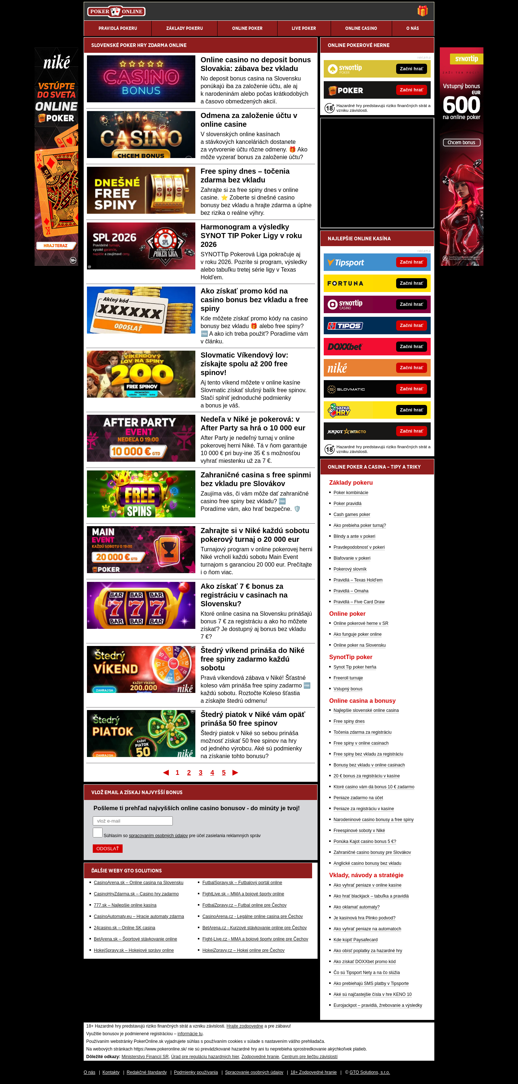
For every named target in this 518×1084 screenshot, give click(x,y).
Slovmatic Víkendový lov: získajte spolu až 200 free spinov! (244, 364)
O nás (89, 1072)
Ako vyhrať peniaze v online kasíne (368, 885)
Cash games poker (352, 514)
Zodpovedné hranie (260, 1056)
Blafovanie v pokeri (352, 558)
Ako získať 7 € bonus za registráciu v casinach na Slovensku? (244, 595)
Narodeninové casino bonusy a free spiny (374, 819)
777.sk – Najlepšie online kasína (125, 905)
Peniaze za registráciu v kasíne (364, 808)
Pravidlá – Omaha (351, 591)
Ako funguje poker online (358, 634)
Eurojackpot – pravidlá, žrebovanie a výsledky (378, 1005)
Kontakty (111, 1072)
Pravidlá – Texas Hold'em (358, 580)
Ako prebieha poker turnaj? (360, 525)
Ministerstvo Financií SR (144, 1056)
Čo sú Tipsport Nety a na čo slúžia (367, 972)
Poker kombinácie (351, 492)
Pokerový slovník (350, 569)
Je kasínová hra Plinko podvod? (364, 918)
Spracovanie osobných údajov (254, 1072)
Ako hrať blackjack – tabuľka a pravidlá (371, 896)
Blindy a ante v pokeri (354, 536)
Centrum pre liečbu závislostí (310, 1056)
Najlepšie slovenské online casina (366, 710)
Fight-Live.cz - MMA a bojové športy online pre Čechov (255, 939)
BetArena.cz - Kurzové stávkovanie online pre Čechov (254, 927)
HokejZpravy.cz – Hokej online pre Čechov (243, 950)
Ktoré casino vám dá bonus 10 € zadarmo (374, 786)
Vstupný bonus (348, 688)
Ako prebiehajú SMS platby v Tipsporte (371, 983)
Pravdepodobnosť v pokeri (359, 547)
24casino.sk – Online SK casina (124, 927)
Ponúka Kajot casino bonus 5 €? (365, 841)
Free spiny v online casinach (361, 743)
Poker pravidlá (348, 503)
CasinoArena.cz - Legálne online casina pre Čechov (252, 916)
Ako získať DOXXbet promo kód (365, 961)
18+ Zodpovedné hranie (314, 1072)
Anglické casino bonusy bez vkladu (367, 863)
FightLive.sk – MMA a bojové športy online (243, 893)
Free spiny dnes (349, 721)
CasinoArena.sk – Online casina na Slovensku (138, 882)
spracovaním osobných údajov (158, 835)
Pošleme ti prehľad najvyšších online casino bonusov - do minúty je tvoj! (196, 808)
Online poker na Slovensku (360, 645)
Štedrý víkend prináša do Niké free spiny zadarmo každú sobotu (253, 659)
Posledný (235, 772)
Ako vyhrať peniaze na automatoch (367, 928)
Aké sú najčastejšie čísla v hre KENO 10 (373, 994)
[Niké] (56, 264)
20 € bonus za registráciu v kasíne (367, 775)
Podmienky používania (196, 1072)
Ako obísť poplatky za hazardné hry (368, 950)
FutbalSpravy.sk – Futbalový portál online (242, 882)
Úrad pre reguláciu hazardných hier (205, 1056)
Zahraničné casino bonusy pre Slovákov (372, 852)
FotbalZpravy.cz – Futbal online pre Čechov (244, 905)
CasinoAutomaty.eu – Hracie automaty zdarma (139, 916)
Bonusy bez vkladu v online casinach (369, 765)
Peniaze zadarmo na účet (358, 797)
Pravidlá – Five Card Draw (359, 601)
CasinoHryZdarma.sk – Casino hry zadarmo (136, 893)
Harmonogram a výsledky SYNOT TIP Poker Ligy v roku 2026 (251, 235)
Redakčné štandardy (147, 1072)
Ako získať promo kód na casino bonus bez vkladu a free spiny (254, 299)
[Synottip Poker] (461, 264)
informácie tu (190, 1033)
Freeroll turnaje (348, 678)
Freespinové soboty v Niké (359, 830)
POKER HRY (133, 45)
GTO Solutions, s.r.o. (370, 1072)
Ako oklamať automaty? (357, 907)
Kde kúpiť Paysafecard (356, 939)
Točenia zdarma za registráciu (362, 732)
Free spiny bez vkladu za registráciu (368, 754)
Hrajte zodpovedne (245, 1026)
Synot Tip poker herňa (355, 667)
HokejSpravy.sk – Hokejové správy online (134, 950)
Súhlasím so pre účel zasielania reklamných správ (182, 835)
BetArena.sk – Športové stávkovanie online (135, 939)
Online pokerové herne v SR (361, 623)
